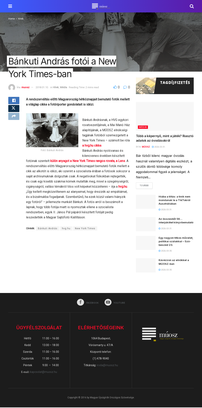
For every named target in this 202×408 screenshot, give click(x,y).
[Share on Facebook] (13, 101)
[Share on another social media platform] (13, 120)
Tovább (146, 185)
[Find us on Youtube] (115, 303)
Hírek (20, 18)
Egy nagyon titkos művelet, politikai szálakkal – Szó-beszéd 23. (176, 242)
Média (63, 87)
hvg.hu (122, 186)
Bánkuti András (47, 228)
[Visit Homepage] (101, 6)
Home (11, 18)
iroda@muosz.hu (107, 365)
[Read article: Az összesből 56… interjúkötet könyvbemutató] (146, 225)
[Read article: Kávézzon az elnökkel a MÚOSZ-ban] (146, 266)
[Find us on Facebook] (88, 303)
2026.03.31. (159, 147)
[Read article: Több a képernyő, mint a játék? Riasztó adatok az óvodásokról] (165, 116)
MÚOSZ (146, 147)
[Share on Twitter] (13, 111)
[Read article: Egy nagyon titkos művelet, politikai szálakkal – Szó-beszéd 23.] (146, 243)
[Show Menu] (10, 6)
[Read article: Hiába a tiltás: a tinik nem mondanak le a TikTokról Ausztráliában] (146, 202)
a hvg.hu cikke (91, 145)
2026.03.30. (165, 251)
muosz (25, 87)
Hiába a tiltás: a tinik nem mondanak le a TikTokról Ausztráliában (174, 200)
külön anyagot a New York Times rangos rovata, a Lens (87, 161)
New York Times (85, 228)
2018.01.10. (42, 87)
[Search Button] (192, 6)
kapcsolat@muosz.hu (43, 372)
